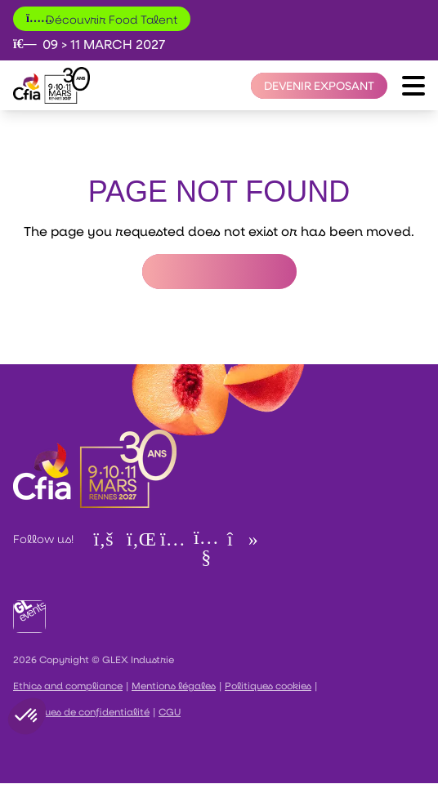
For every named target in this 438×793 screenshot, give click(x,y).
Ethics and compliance (68, 685)
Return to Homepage (219, 271)
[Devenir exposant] (319, 86)
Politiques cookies (268, 685)
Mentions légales (174, 685)
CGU (170, 711)
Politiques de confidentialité (81, 711)
